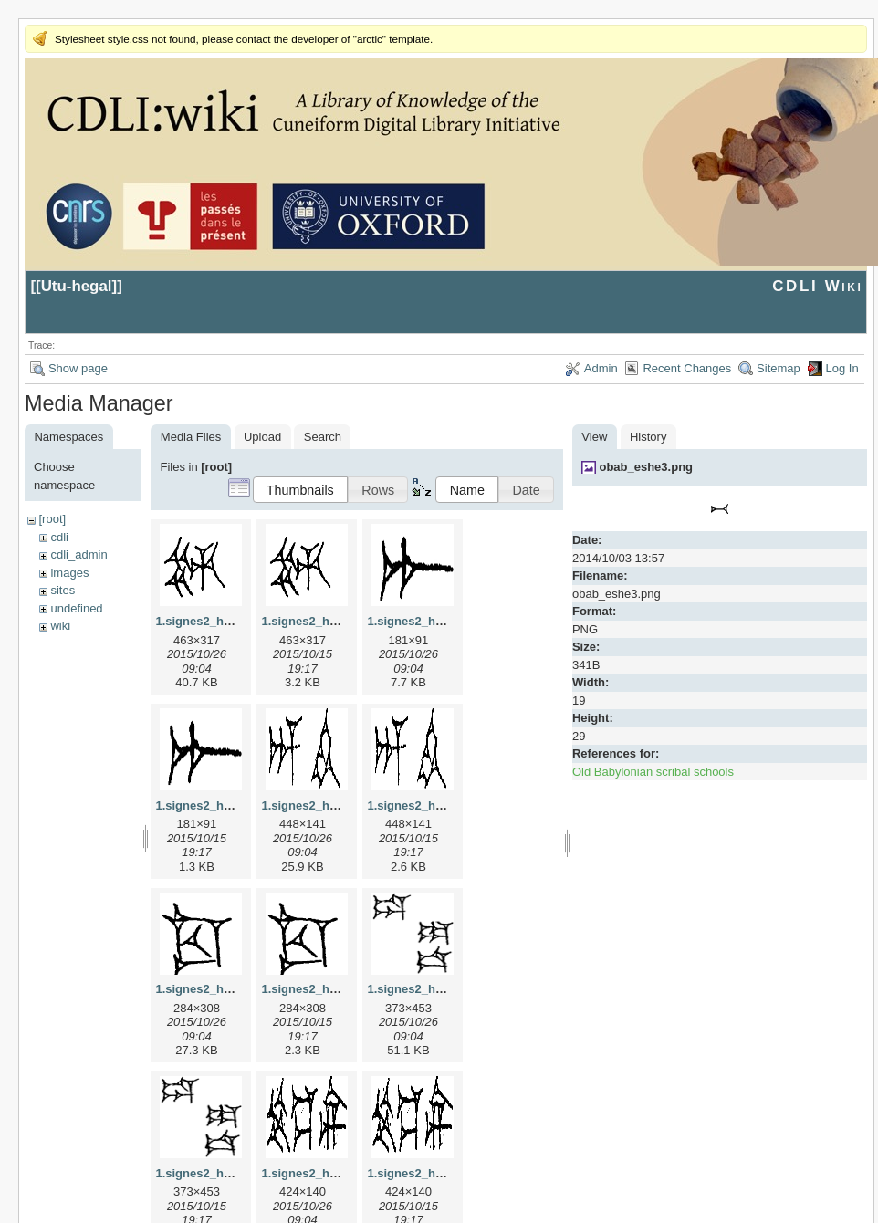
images (69, 573)
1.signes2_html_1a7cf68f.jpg (447, 621)
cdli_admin (78, 554)
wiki (60, 625)
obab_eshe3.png (646, 467)
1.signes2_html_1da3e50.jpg (447, 989)
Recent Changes (687, 368)
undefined (76, 608)
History (648, 437)
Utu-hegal (76, 286)
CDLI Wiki (817, 286)
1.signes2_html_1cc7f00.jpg (233, 989)
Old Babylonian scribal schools (653, 772)
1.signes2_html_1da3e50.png (237, 1173)
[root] (52, 519)
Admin (601, 368)
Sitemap (778, 368)
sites (62, 590)
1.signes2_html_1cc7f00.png (341, 989)
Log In (842, 368)
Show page (78, 368)
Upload (262, 437)
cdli (59, 537)
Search (322, 437)
